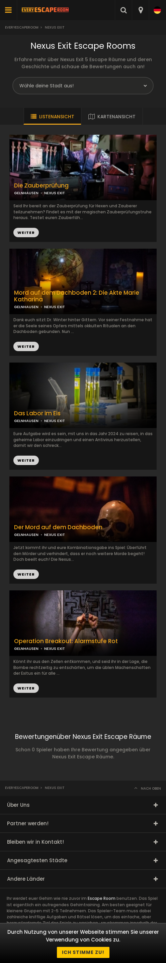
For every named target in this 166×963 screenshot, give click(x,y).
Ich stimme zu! (83, 952)
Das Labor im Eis (37, 413)
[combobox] (140, 10)
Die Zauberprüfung (41, 185)
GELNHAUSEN (26, 306)
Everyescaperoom (21, 27)
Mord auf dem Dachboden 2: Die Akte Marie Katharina (76, 296)
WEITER (26, 346)
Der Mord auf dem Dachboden (58, 527)
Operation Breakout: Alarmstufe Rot (66, 641)
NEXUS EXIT (54, 306)
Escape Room (101, 898)
